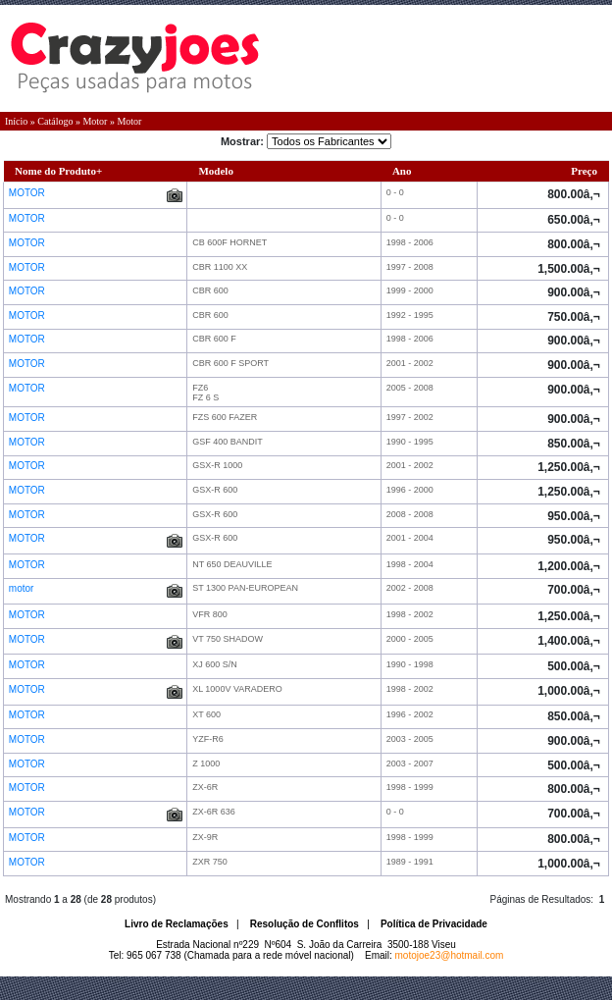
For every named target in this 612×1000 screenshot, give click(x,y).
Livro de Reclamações (177, 924)
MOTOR (28, 192)
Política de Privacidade (434, 924)
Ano (402, 171)
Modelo (215, 171)
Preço (584, 171)
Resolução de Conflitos (304, 924)
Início (16, 121)
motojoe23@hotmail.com (449, 955)
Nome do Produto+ (58, 171)
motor (22, 588)
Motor (94, 121)
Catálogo (55, 121)
